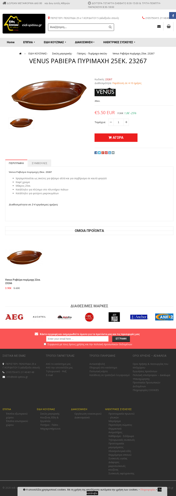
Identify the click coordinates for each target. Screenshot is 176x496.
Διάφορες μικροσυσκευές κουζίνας (116, 466)
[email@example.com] (77, 339)
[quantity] (118, 122)
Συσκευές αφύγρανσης (121, 473)
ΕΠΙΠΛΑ (7, 409)
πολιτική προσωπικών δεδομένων (113, 344)
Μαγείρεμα (114, 421)
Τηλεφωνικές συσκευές (121, 439)
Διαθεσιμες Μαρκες (89, 306)
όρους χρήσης (77, 344)
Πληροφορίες (147, 489)
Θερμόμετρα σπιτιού (119, 454)
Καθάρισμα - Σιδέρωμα (121, 436)
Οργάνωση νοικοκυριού (88, 413)
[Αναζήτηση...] (77, 27)
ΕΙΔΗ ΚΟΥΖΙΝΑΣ (38, 53)
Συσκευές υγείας (117, 458)
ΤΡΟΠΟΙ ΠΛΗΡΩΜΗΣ (102, 355)
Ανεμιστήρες (115, 432)
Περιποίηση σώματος (120, 424)
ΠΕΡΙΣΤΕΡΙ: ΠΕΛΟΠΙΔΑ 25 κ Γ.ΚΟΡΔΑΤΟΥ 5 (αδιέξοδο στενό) (21, 365)
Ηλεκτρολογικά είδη (119, 451)
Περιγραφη (16, 163)
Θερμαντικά (114, 428)
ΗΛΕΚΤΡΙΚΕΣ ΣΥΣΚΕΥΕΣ (118, 409)
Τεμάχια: (100, 122)
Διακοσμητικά (82, 417)
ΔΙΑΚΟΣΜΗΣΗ (79, 409)
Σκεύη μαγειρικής (62, 53)
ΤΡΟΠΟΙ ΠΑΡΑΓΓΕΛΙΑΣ (60, 355)
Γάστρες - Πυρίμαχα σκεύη (92, 53)
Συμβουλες (39, 163)
